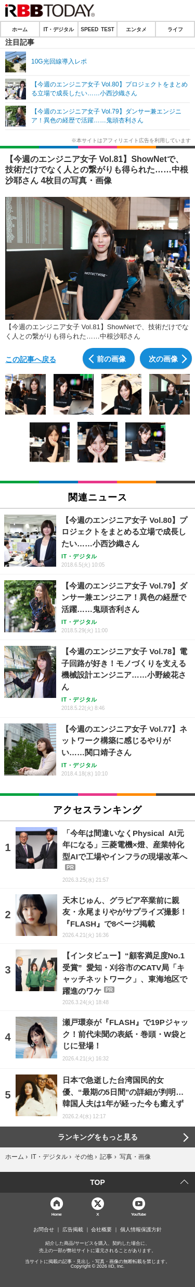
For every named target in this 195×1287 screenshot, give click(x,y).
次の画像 (163, 358)
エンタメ (136, 29)
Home (56, 1213)
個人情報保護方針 (141, 1229)
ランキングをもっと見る (98, 1137)
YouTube (138, 1213)
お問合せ (43, 1229)
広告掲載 (72, 1229)
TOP (97, 1182)
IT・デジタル (58, 29)
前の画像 (111, 358)
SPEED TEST (97, 29)
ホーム (20, 29)
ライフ (175, 29)
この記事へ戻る (30, 359)
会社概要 (101, 1229)
